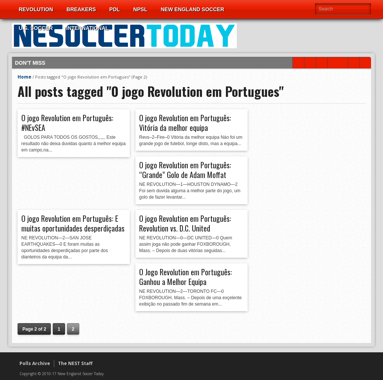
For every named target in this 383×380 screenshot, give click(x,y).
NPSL (140, 9)
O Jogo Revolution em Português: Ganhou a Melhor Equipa (185, 276)
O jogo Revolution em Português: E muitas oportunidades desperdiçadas (73, 223)
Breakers (81, 9)
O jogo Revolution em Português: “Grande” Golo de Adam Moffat (185, 169)
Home (24, 77)
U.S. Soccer (36, 28)
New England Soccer (192, 9)
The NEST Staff (75, 363)
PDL (114, 9)
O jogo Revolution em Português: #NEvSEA (67, 122)
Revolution (36, 9)
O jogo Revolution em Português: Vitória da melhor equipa (185, 122)
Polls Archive (34, 363)
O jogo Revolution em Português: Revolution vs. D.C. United (185, 223)
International (87, 28)
